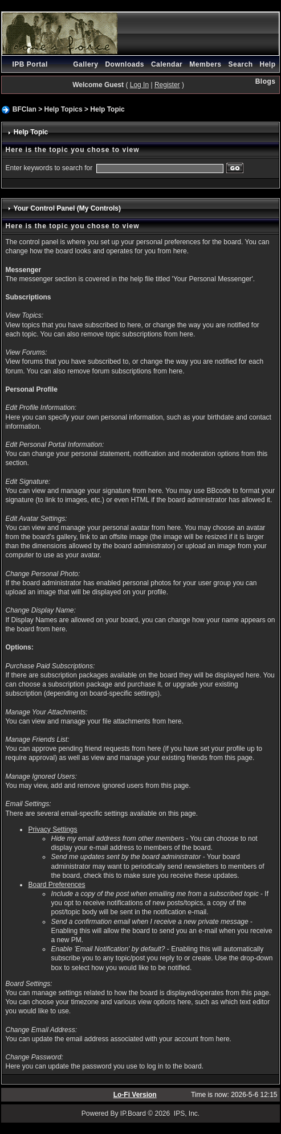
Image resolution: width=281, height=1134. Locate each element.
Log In (139, 85)
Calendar (166, 64)
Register (167, 85)
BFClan (24, 109)
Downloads (124, 64)
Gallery (85, 64)
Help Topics (63, 109)
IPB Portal (29, 64)
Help (268, 64)
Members (205, 64)
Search (240, 64)
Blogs (265, 81)
